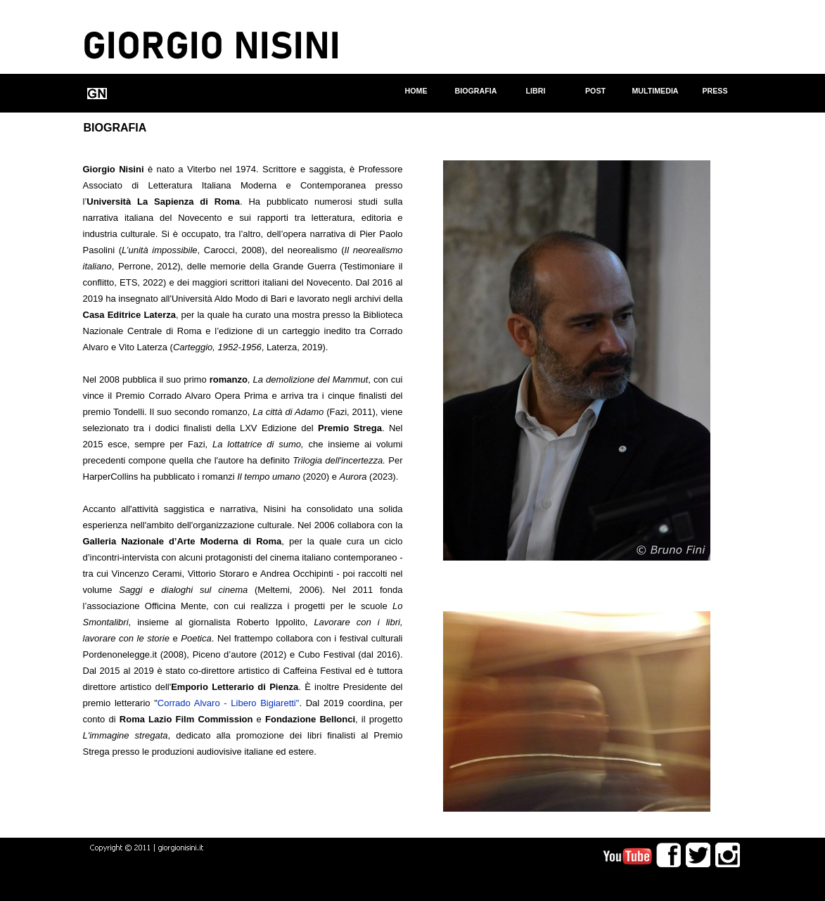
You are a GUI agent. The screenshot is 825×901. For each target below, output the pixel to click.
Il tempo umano (268, 476)
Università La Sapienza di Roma (163, 201)
